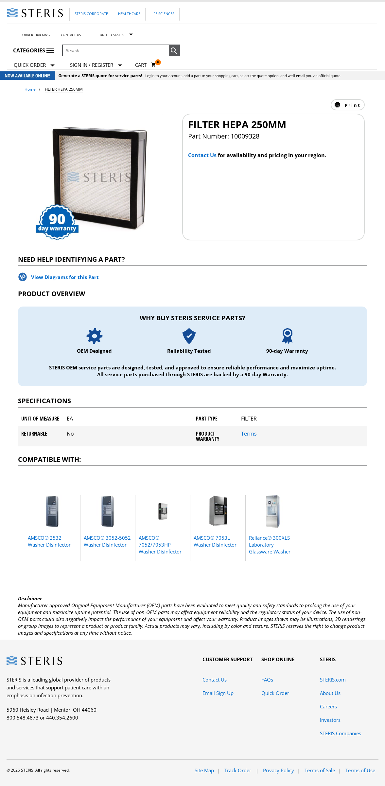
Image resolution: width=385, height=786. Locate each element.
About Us (330, 693)
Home (30, 89)
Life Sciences (162, 13)
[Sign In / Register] (96, 65)
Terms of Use (360, 770)
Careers (328, 706)
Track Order (238, 770)
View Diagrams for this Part (65, 277)
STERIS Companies (340, 733)
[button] (174, 50)
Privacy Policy (278, 770)
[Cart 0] (145, 65)
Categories (33, 50)
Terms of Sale (320, 770)
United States (112, 34)
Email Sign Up (218, 693)
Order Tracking (36, 34)
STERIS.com (333, 679)
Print (352, 105)
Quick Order (34, 65)
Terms (249, 433)
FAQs (267, 679)
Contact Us (71, 34)
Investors (330, 720)
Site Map (204, 770)
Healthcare (129, 13)
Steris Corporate (91, 13)
